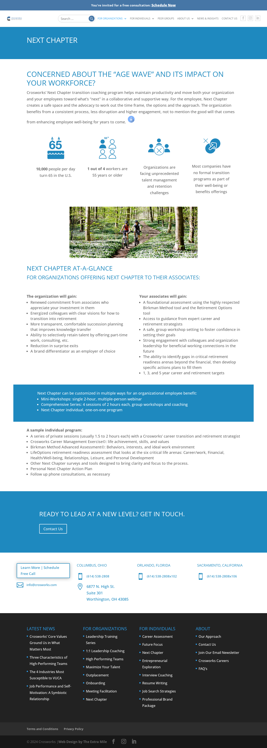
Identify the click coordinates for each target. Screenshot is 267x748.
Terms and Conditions (42, 729)
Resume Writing (154, 683)
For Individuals (140, 18)
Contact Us (229, 18)
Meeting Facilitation (101, 691)
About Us (183, 18)
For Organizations (110, 18)
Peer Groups (166, 18)
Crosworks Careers (214, 660)
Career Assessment (157, 636)
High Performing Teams (104, 659)
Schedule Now (163, 5)
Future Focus (152, 644)
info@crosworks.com (41, 584)
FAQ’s (203, 668)
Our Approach (210, 636)
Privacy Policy (73, 729)
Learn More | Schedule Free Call (42, 570)
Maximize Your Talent (103, 667)
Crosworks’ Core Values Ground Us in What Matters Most (48, 643)
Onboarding (95, 683)
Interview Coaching (157, 675)
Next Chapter (96, 699)
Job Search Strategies (159, 691)
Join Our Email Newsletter (219, 652)
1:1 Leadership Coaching (105, 651)
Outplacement (97, 675)
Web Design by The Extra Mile (82, 741)
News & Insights (208, 18)
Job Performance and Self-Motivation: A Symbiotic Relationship (50, 692)
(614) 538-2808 (98, 576)
